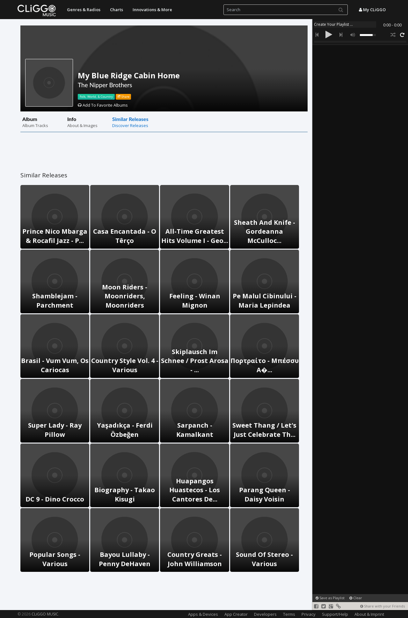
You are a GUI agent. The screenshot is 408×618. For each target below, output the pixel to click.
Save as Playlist (330, 597)
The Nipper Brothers (105, 85)
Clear (355, 597)
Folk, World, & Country (96, 97)
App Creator (236, 614)
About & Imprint (369, 614)
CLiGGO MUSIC (45, 614)
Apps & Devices (203, 614)
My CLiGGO (372, 9)
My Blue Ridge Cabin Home (129, 75)
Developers (265, 614)
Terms (289, 614)
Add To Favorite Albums (103, 105)
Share (123, 97)
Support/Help (335, 614)
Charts (116, 9)
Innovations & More (152, 9)
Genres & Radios (83, 9)
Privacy (309, 614)
